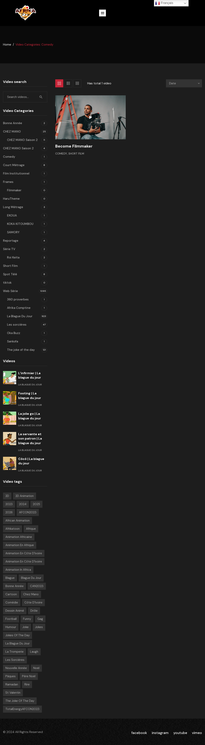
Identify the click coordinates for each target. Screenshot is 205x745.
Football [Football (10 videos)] (11, 619)
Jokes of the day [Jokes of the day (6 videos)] (17, 635)
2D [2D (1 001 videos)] (7, 496)
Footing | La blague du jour (29, 395)
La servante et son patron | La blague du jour (30, 438)
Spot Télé (10, 274)
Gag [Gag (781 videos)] (40, 619)
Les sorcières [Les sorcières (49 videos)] (14, 660)
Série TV (9, 249)
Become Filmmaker (73, 146)
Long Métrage (13, 207)
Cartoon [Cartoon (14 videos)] (11, 594)
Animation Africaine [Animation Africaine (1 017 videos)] (18, 537)
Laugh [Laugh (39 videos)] (34, 652)
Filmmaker (14, 190)
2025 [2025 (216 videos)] (36, 504)
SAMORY (13, 232)
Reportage (10, 241)
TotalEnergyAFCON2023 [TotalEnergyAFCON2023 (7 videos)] (22, 709)
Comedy (61, 153)
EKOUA (12, 215)
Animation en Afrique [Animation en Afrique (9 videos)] (19, 545)
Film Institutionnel (16, 174)
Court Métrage (13, 165)
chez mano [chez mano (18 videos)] (31, 594)
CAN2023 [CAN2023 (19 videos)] (36, 586)
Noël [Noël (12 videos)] (36, 668)
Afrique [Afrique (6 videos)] (31, 529)
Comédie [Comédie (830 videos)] (11, 602)
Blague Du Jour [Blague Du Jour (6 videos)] (31, 578)
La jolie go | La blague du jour (29, 416)
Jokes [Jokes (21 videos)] (39, 627)
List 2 (77, 83)
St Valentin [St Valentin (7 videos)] (12, 693)
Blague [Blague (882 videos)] (10, 578)
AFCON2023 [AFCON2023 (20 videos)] (27, 512)
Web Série (10, 291)
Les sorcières (16, 325)
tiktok (7, 283)
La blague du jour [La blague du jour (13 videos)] (17, 643)
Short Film (76, 153)
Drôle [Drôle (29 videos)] (34, 611)
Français (164, 3)
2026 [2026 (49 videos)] (9, 512)
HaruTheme (11, 199)
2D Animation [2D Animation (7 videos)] (24, 496)
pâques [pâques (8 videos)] (10, 676)
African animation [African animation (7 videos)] (17, 521)
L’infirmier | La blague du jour (29, 375)
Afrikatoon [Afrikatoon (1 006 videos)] (12, 529)
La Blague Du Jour (19, 316)
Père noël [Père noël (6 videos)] (28, 676)
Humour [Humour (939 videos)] (10, 627)
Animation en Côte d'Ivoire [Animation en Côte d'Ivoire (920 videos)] (23, 553)
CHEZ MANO (12, 132)
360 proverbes (18, 299)
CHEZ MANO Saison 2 (22, 140)
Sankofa (12, 341)
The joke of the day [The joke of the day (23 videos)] (19, 701)
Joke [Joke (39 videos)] (25, 627)
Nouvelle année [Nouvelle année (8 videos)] (16, 668)
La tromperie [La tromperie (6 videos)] (14, 652)
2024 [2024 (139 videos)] (22, 504)
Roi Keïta (13, 257)
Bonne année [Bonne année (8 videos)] (14, 586)
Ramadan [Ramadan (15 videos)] (11, 684)
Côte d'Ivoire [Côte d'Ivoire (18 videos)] (33, 602)
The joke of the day (21, 350)
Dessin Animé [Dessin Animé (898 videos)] (14, 611)
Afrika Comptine (18, 308)
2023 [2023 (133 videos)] (9, 504)
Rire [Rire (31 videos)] (27, 684)
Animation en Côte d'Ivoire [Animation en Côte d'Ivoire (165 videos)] (23, 561)
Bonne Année (12, 123)
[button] (102, 13)
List (68, 83)
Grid (59, 83)
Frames (8, 182)
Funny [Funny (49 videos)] (27, 619)
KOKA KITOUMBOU (20, 224)
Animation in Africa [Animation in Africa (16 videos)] (18, 570)
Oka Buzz (13, 333)
